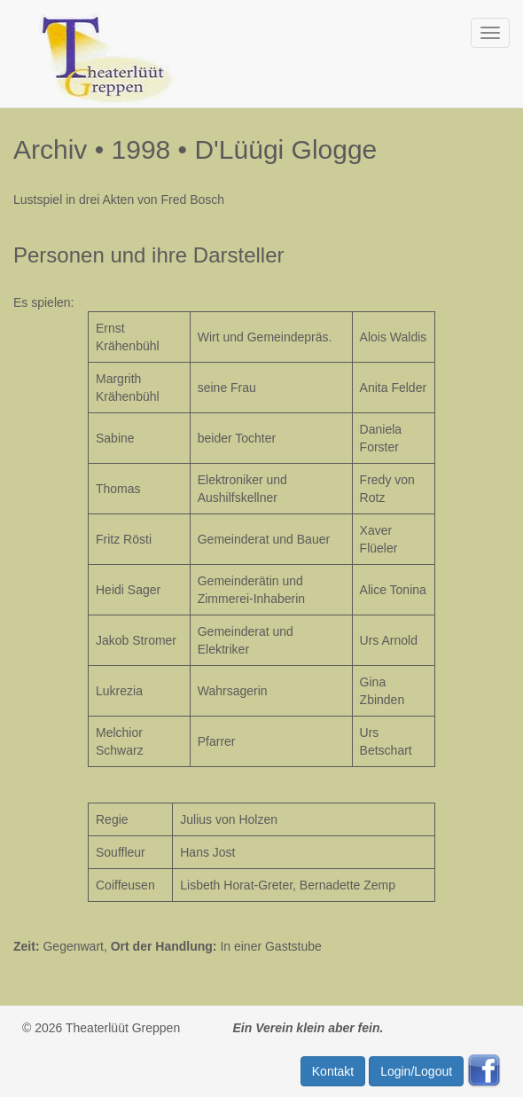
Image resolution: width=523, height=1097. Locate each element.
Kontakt (333, 1071)
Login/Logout (416, 1071)
